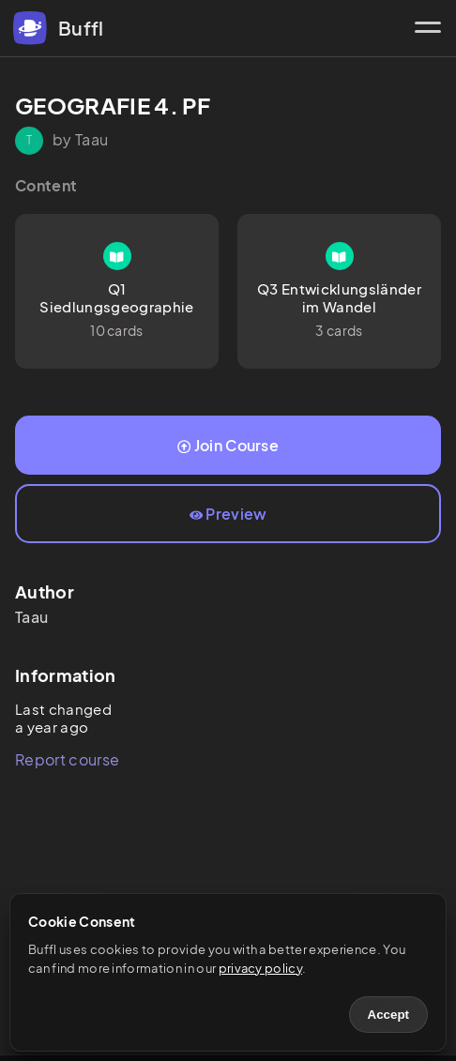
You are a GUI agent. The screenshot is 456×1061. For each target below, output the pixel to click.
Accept (388, 1015)
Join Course (228, 445)
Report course (67, 759)
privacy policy (260, 968)
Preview (228, 513)
